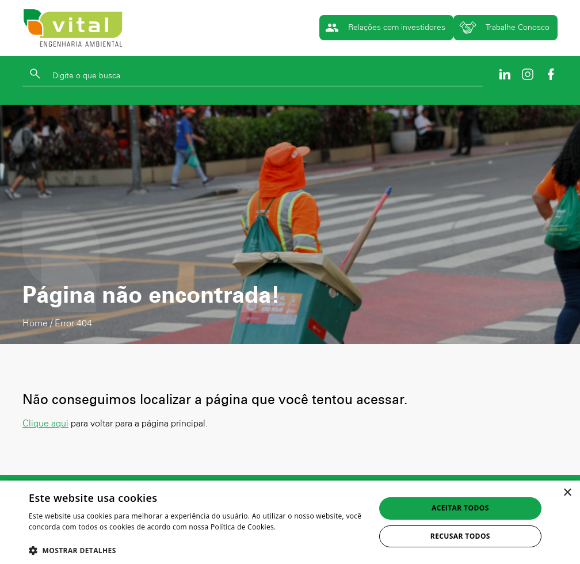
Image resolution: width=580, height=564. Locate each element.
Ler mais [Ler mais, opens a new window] (43, 538)
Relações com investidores (385, 28)
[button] (197, 549)
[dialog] (290, 522)
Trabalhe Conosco (504, 28)
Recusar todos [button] (460, 536)
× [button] (567, 493)
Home (35, 323)
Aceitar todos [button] (460, 508)
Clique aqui (45, 423)
